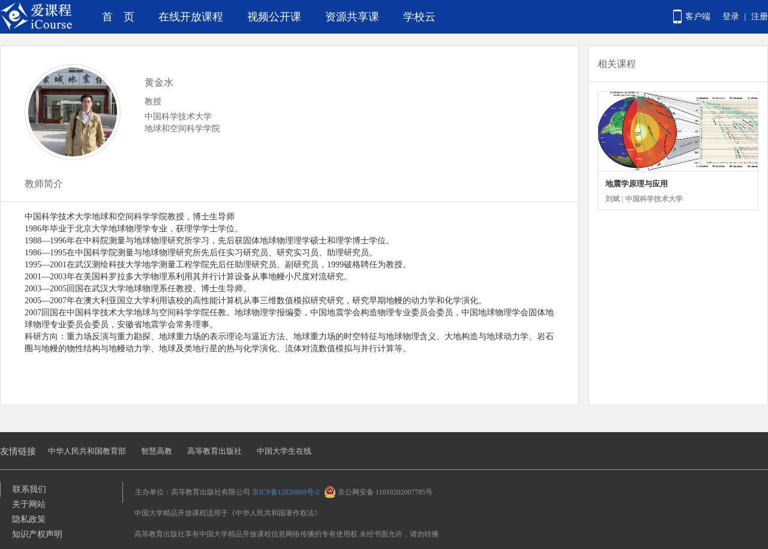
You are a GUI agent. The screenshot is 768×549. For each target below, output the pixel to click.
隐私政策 (29, 519)
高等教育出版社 (214, 451)
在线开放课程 (190, 17)
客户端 (697, 16)
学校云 (419, 17)
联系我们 (29, 489)
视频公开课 (274, 17)
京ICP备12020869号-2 (286, 492)
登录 (730, 16)
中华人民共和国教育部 (87, 451)
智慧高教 (156, 451)
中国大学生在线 (284, 451)
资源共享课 (352, 17)
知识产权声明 (37, 534)
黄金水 (159, 82)
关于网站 (29, 504)
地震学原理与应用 (636, 183)
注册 (759, 16)
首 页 (118, 17)
